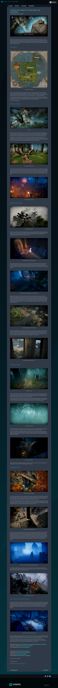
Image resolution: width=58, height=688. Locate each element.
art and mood (14, 663)
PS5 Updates (31, 5)
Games (13, 1)
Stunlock (5, 1)
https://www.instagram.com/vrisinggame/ (23, 655)
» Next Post (45, 670)
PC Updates (23, 5)
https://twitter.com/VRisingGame (21, 654)
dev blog (17, 663)
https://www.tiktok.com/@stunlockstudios (22, 651)
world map (23, 663)
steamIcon (53, 2)
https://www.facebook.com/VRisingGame (23, 652)
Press (10, 1)
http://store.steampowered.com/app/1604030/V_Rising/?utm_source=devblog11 (32, 644)
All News (10, 5)
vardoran (20, 663)
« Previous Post (13, 670)
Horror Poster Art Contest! (32, 635)
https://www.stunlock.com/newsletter (26, 645)
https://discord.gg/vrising (25, 647)
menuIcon (2, 1)
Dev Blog (17, 5)
